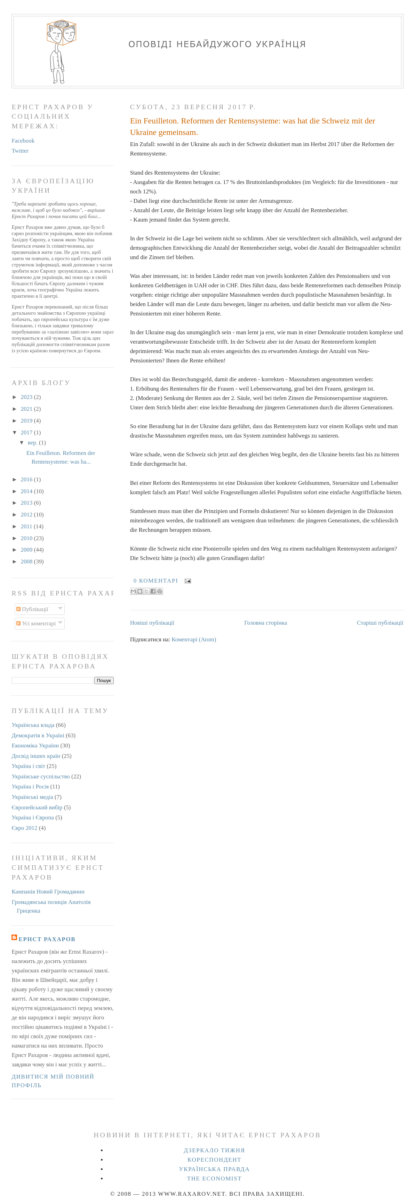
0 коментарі (156, 580)
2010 (27, 538)
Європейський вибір (36, 807)
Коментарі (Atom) (193, 639)
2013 (27, 502)
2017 (27, 432)
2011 (27, 526)
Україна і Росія (30, 786)
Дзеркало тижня (214, 1150)
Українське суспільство (40, 776)
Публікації (32, 609)
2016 (27, 479)
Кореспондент (214, 1159)
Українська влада (32, 725)
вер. (33, 442)
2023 (27, 397)
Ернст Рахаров (46, 939)
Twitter (20, 150)
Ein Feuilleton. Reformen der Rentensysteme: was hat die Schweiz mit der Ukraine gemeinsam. (252, 126)
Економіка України (35, 745)
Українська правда (214, 1169)
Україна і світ (28, 766)
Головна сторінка (265, 622)
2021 (27, 409)
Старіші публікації (380, 622)
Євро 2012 (24, 828)
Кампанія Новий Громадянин (47, 891)
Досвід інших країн (35, 756)
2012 (27, 514)
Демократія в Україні (37, 735)
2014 (27, 491)
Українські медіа (32, 797)
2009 (27, 549)
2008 (27, 561)
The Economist (214, 1178)
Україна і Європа (32, 817)
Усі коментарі (36, 623)
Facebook (22, 140)
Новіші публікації (152, 622)
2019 (27, 420)
